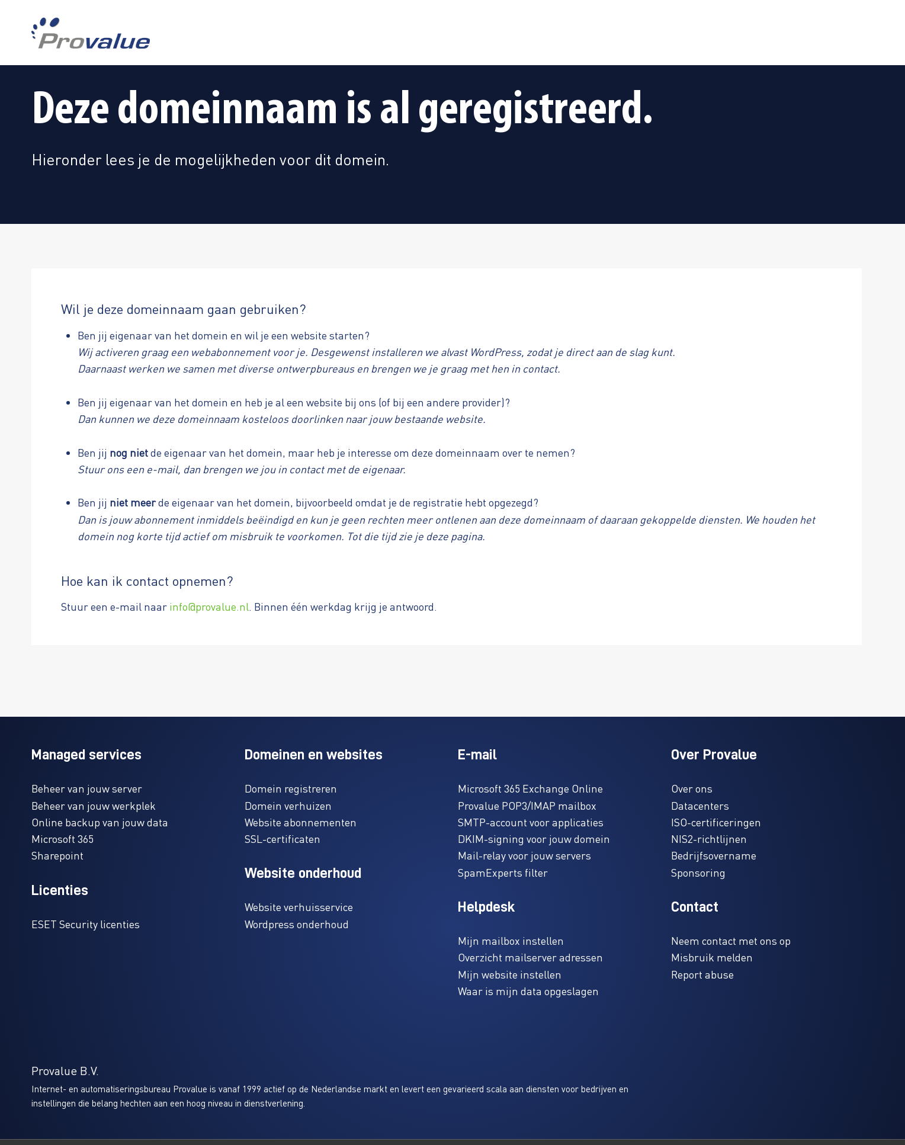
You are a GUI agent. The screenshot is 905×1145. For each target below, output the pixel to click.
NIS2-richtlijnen (709, 838)
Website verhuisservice (299, 906)
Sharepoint (57, 855)
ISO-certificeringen (716, 822)
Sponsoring (698, 872)
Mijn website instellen (509, 974)
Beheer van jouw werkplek (93, 805)
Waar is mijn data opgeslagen (528, 991)
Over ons (692, 788)
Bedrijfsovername (713, 855)
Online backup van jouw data (99, 822)
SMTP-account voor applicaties (531, 822)
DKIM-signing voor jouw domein (534, 838)
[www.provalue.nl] (90, 33)
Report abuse (702, 974)
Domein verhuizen (288, 805)
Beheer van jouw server (86, 788)
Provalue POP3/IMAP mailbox (527, 805)
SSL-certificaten (282, 838)
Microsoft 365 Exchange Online (530, 788)
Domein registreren (291, 788)
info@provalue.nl (209, 606)
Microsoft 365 (62, 838)
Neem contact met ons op (731, 940)
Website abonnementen (301, 822)
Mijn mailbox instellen (511, 940)
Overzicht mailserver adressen (530, 957)
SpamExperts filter (503, 872)
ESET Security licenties (85, 924)
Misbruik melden (712, 957)
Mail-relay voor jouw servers (524, 855)
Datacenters (700, 805)
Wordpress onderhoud (297, 924)
